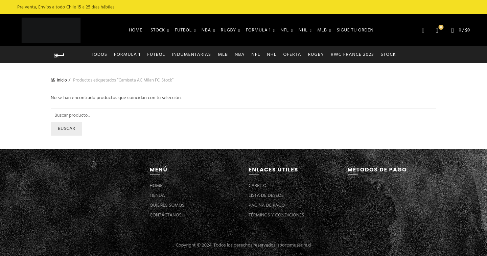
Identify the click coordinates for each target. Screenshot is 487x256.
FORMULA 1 (258, 30)
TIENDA (157, 196)
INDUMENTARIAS (191, 55)
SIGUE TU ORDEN (355, 30)
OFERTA (292, 55)
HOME (135, 30)
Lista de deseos (440, 27)
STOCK (157, 30)
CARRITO (257, 186)
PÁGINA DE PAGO (267, 205)
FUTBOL (183, 30)
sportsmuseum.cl (294, 245)
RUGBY (228, 30)
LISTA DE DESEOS (266, 196)
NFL (284, 30)
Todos (99, 55)
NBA (206, 30)
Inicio (62, 80)
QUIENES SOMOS (167, 205)
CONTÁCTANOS (166, 215)
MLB (322, 30)
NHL (303, 30)
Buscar (66, 129)
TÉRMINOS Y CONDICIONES (276, 215)
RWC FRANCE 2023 (352, 55)
